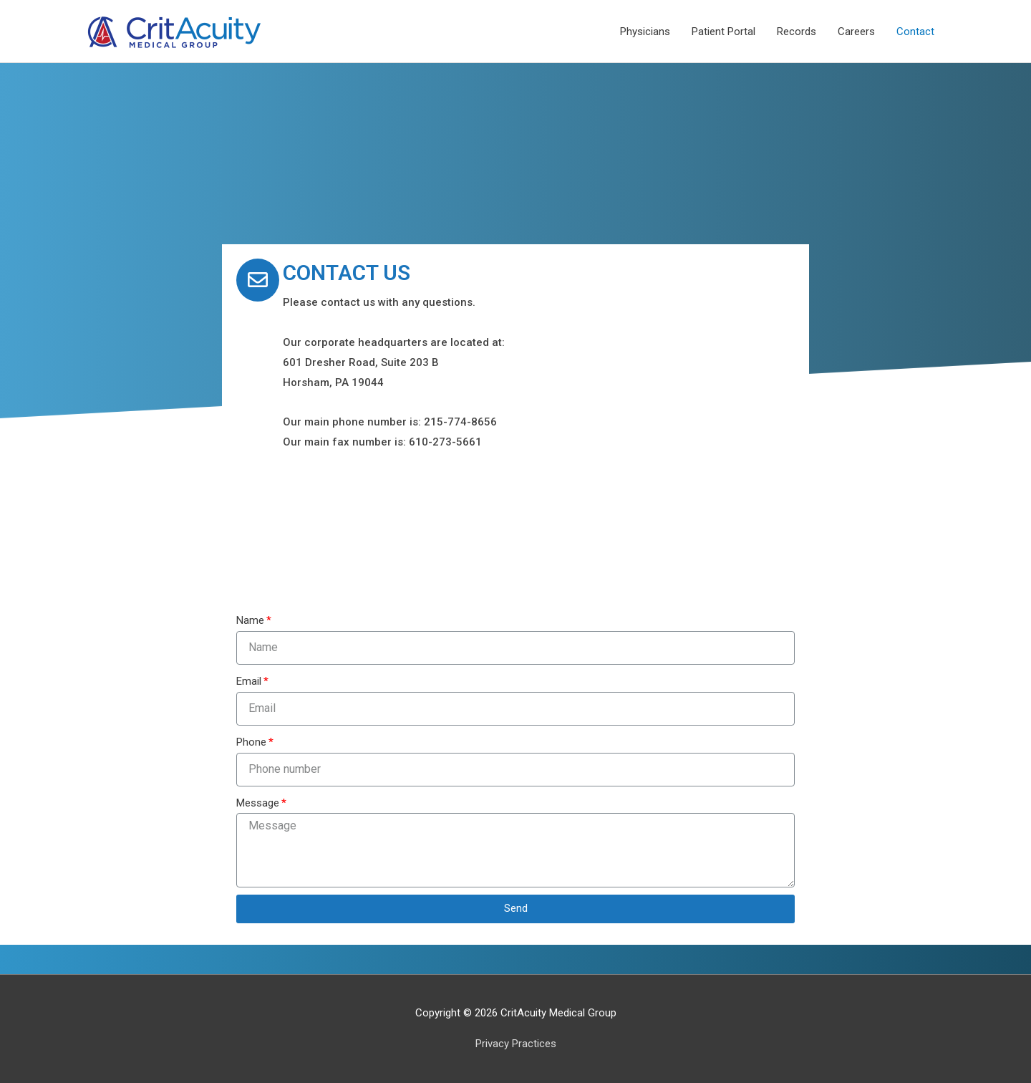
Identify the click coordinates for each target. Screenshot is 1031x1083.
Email (248, 681)
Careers (856, 31)
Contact (915, 31)
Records (796, 31)
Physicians (645, 31)
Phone (251, 742)
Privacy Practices (515, 1043)
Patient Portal (723, 31)
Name (250, 620)
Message (257, 802)
